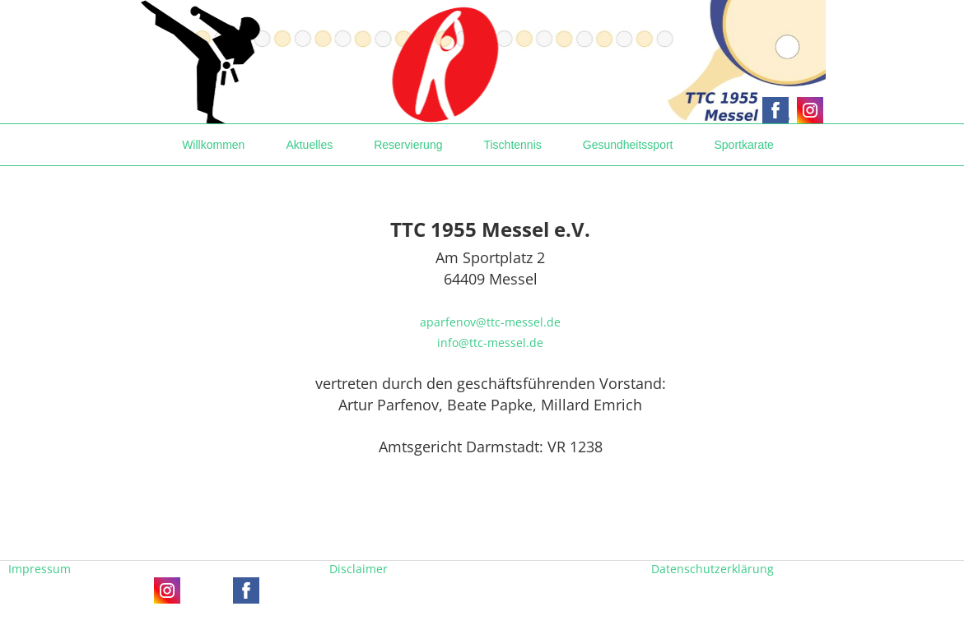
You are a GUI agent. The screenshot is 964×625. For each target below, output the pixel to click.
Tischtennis (512, 144)
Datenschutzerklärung (712, 568)
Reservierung (408, 144)
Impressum (39, 568)
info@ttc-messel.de (490, 342)
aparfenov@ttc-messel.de (490, 322)
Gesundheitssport (628, 144)
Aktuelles (309, 144)
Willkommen (213, 144)
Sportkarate (743, 144)
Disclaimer (358, 568)
